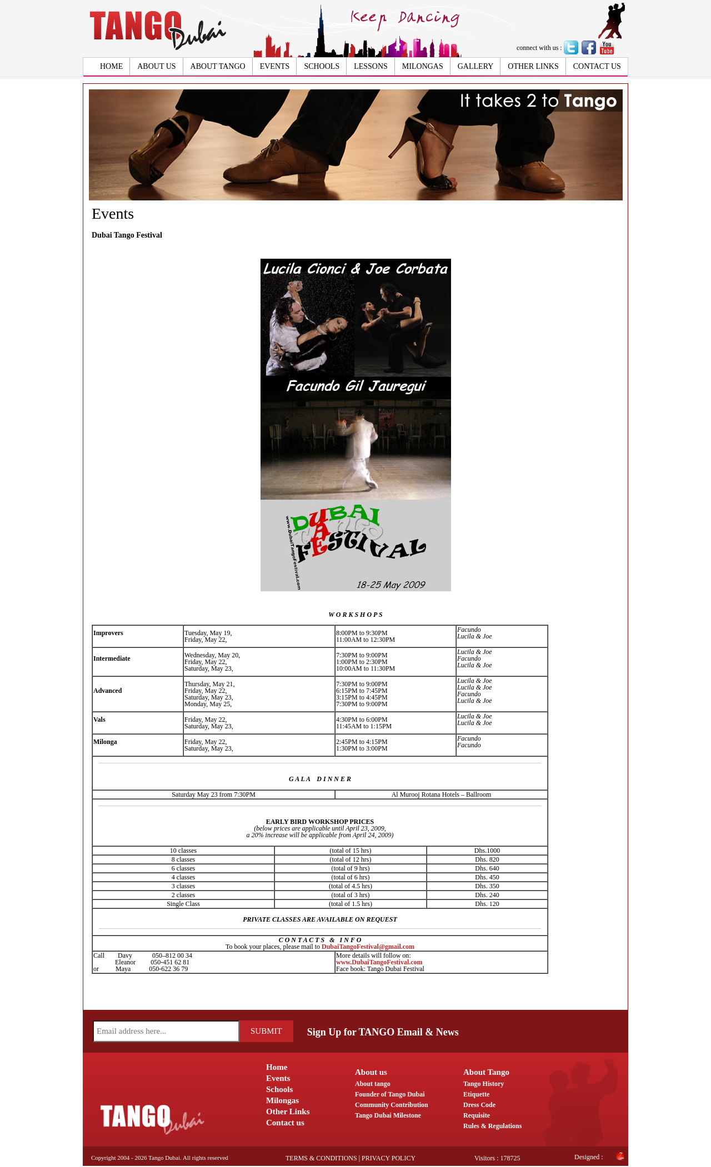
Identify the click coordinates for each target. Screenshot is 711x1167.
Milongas (422, 66)
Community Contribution (391, 1105)
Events (275, 66)
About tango (372, 1084)
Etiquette (476, 1094)
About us (156, 66)
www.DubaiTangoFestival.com (379, 962)
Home (111, 66)
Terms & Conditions (321, 1158)
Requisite (476, 1115)
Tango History (483, 1084)
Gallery (476, 66)
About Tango (218, 66)
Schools (321, 66)
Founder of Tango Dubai (390, 1094)
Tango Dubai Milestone (388, 1115)
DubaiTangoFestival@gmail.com (368, 946)
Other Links (533, 66)
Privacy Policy (388, 1158)
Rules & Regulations (492, 1126)
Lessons (371, 66)
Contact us (597, 66)
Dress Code (479, 1105)
